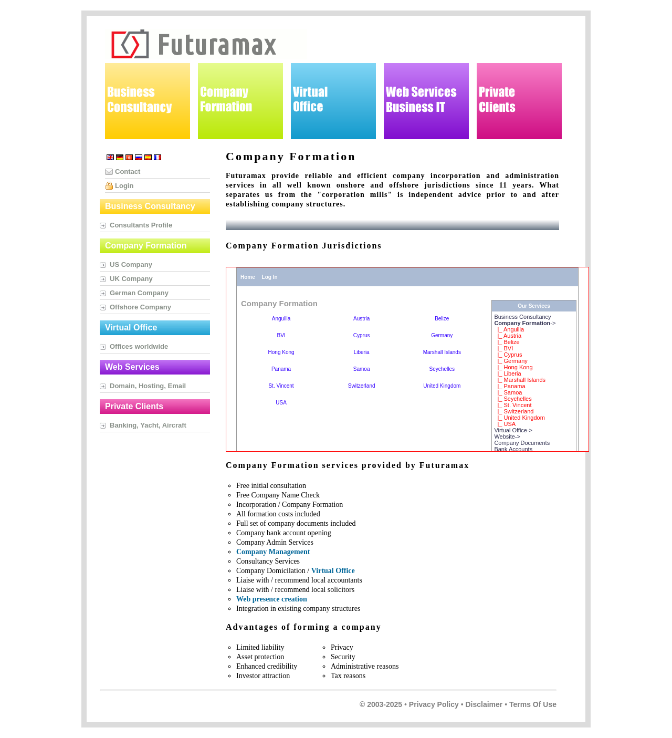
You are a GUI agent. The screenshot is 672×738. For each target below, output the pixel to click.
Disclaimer (483, 704)
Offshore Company (140, 307)
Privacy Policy (434, 704)
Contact (127, 171)
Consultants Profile (141, 225)
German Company (139, 293)
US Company (131, 264)
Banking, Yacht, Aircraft (148, 425)
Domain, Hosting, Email (148, 386)
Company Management (273, 552)
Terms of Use (532, 704)
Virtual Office (333, 571)
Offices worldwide (139, 346)
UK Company (131, 279)
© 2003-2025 (381, 704)
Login (124, 186)
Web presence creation (271, 599)
